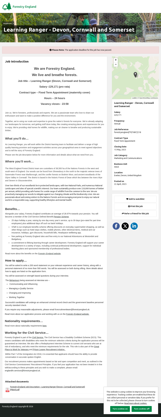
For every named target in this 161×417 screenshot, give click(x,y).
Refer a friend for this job (135, 213)
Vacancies (8, 23)
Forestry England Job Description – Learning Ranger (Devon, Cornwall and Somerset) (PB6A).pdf (47, 388)
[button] (135, 75)
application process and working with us (42, 314)
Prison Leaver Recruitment (45, 349)
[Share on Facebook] (116, 226)
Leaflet (134, 98)
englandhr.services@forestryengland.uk (22, 370)
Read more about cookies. (135, 403)
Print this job (135, 206)
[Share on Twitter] (125, 226)
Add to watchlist (135, 199)
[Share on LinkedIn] (134, 226)
